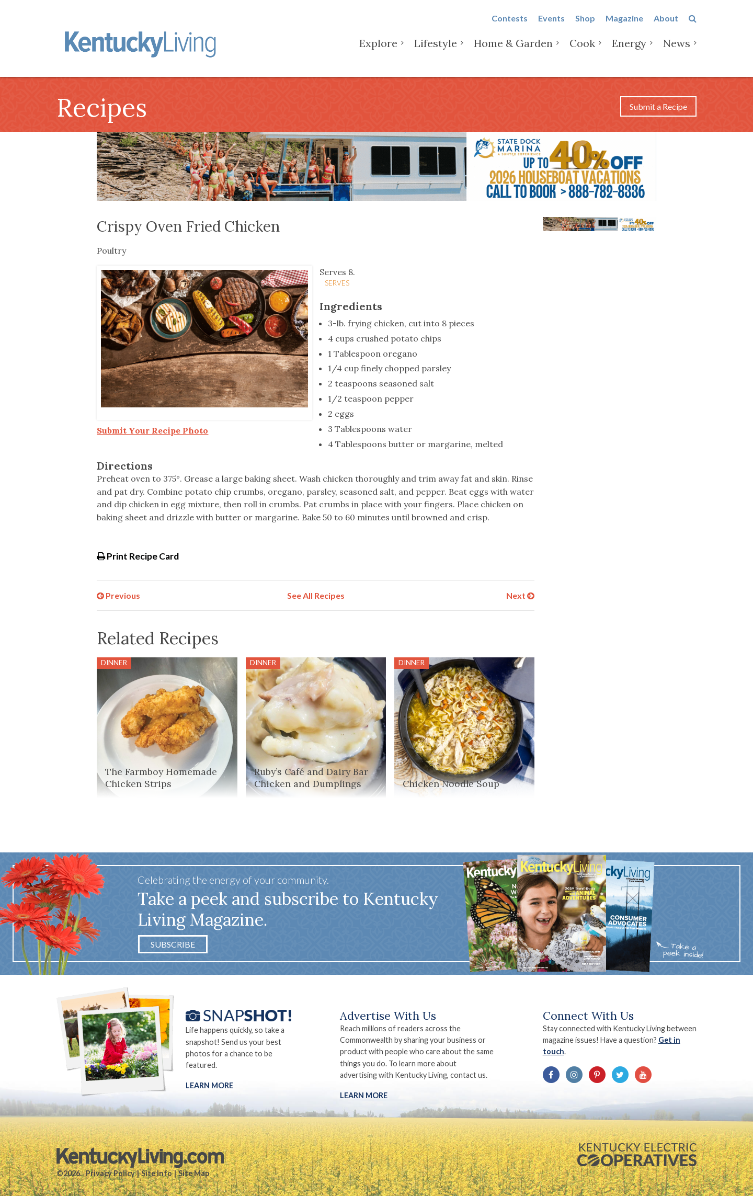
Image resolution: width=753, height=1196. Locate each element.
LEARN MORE (363, 1095)
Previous (118, 595)
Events (551, 27)
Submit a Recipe (658, 106)
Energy (629, 52)
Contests (510, 27)
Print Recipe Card (138, 556)
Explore (378, 52)
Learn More (209, 1085)
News (676, 52)
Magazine (624, 27)
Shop (585, 27)
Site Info (156, 1173)
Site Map (193, 1173)
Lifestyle (435, 52)
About (666, 27)
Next (520, 595)
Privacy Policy (110, 1173)
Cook (582, 52)
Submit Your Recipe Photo (152, 430)
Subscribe (173, 944)
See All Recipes (316, 595)
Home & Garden (513, 52)
